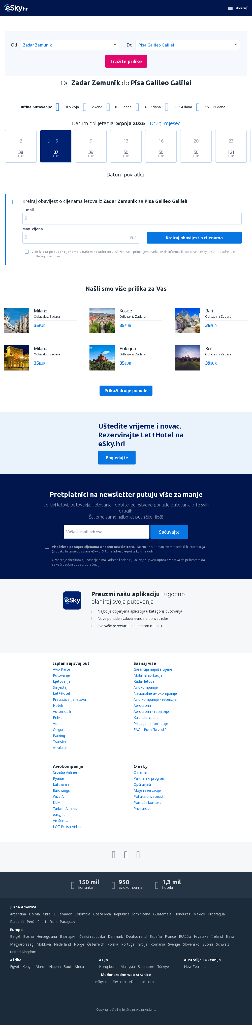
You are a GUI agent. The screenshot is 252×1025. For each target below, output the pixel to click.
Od (14, 45)
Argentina (18, 914)
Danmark (115, 936)
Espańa (156, 936)
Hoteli (58, 705)
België (15, 936)
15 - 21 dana (215, 107)
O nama (140, 772)
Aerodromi (142, 705)
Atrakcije (60, 747)
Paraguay (67, 921)
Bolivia (34, 914)
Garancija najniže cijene (153, 669)
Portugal (128, 944)
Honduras (182, 914)
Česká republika (92, 936)
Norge (79, 944)
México (199, 914)
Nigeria (55, 966)
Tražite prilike (126, 61)
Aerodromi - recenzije (151, 711)
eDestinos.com (141, 981)
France (170, 936)
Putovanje (61, 675)
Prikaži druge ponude (126, 390)
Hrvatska (201, 936)
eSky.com (118, 981)
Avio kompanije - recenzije (155, 699)
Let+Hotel (61, 693)
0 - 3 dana (123, 107)
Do (130, 45)
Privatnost (142, 808)
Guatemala (162, 914)
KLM (56, 802)
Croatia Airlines (65, 772)
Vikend (97, 107)
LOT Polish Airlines (68, 826)
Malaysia (127, 966)
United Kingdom (23, 951)
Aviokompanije (146, 687)
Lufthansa (61, 784)
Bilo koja (72, 107)
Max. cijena (32, 229)
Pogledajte (117, 457)
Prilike (57, 717)
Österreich (95, 944)
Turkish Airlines (65, 808)
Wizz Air (59, 796)
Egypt (14, 966)
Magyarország (22, 944)
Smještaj (60, 687)
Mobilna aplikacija (148, 675)
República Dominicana (132, 914)
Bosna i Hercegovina (40, 936)
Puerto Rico (47, 921)
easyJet (59, 814)
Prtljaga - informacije (151, 723)
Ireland (217, 936)
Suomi (208, 944)
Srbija (142, 944)
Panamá (17, 921)
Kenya (27, 966)
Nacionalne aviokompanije (155, 693)
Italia (230, 936)
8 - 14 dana (183, 107)
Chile (47, 914)
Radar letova (144, 681)
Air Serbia (60, 820)
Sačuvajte (169, 532)
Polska (112, 944)
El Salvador (63, 914)
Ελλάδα (185, 936)
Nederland (62, 944)
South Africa (74, 966)
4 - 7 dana (152, 107)
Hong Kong (108, 966)
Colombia (82, 914)
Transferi (60, 741)
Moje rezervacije (147, 790)
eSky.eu (101, 981)
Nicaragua (216, 914)
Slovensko (191, 944)
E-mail (28, 210)
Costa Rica (102, 914)
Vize (56, 723)
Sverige (174, 944)
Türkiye (163, 966)
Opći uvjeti (142, 784)
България (68, 936)
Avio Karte (61, 669)
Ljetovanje (62, 681)
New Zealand (195, 966)
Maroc (41, 966)
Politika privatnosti (149, 796)
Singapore (146, 966)
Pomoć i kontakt (147, 802)
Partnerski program (149, 778)
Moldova (44, 944)
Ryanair (59, 778)
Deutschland (136, 936)
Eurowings (61, 790)
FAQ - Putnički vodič (150, 729)
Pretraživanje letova (69, 699)
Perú (30, 921)
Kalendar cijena (146, 717)
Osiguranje (62, 729)
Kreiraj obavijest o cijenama (194, 238)
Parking (59, 735)
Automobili (62, 711)
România (157, 944)
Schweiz (222, 944)
